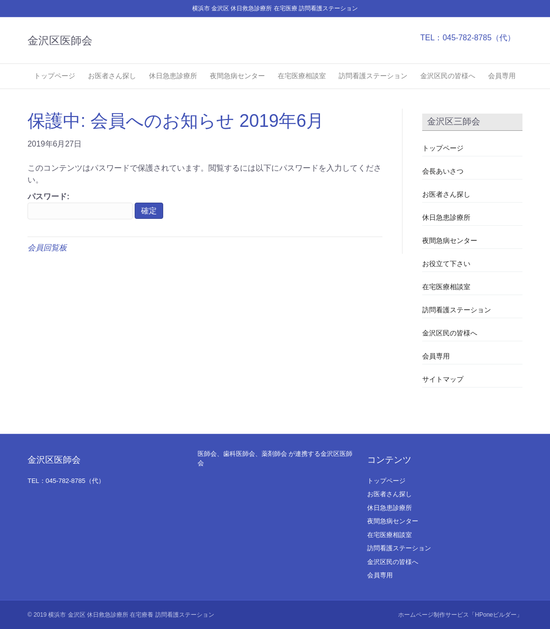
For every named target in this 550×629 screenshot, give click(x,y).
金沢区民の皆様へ (447, 76)
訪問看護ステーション (373, 76)
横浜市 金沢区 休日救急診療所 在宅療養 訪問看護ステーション (131, 614)
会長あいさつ (442, 171)
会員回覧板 (47, 247)
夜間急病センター (237, 76)
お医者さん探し (112, 76)
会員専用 (502, 76)
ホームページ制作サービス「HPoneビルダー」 (460, 614)
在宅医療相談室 (302, 76)
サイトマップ (442, 379)
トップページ (54, 76)
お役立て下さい (446, 264)
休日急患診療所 (173, 76)
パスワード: (80, 205)
